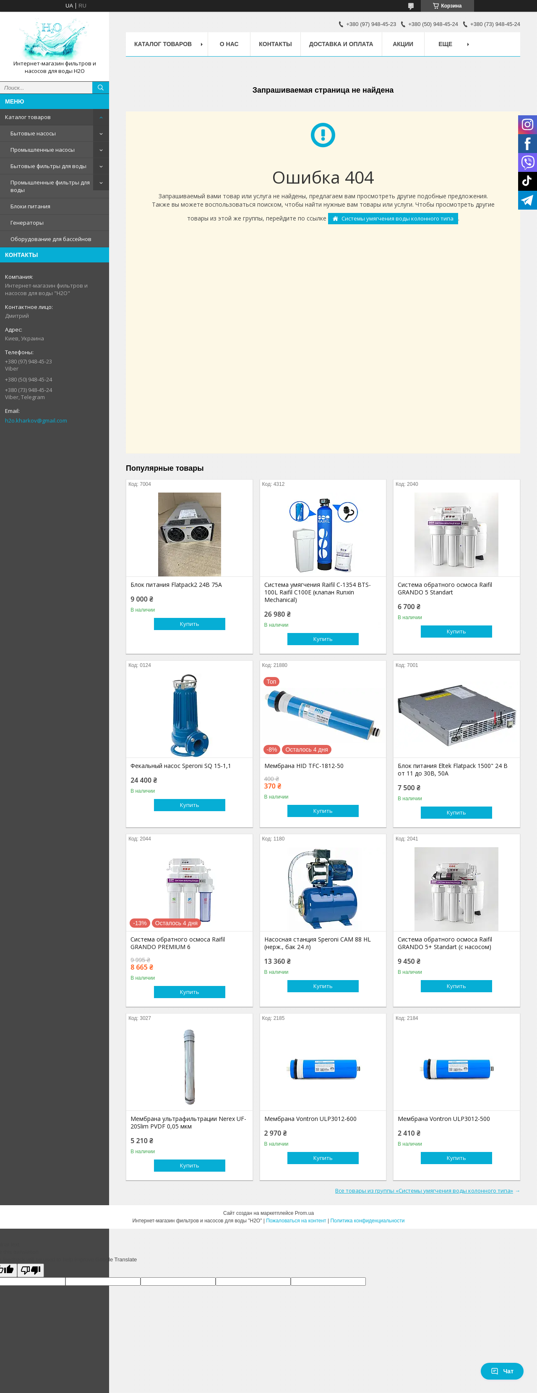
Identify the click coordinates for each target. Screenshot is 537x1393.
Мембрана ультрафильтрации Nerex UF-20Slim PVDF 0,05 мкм (188, 1122)
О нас (229, 44)
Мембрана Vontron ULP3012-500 (444, 1119)
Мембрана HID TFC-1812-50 (304, 766)
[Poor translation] (30, 1270)
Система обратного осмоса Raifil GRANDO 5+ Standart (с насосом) (445, 943)
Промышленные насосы (42, 149)
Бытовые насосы (33, 133)
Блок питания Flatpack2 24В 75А (176, 585)
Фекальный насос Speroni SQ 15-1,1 (180, 766)
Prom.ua (304, 1213)
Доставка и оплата (341, 44)
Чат (502, 1371)
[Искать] (100, 87)
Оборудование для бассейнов (50, 239)
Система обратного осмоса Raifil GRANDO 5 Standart (445, 588)
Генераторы (27, 222)
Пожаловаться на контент (296, 1221)
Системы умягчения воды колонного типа (397, 218)
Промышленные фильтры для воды (50, 186)
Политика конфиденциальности (367, 1221)
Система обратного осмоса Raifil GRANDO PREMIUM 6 (177, 943)
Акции (403, 44)
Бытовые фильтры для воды (48, 166)
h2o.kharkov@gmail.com (36, 420)
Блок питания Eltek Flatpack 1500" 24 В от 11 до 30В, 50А (453, 769)
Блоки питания (30, 206)
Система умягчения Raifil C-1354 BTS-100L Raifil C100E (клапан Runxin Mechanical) (317, 592)
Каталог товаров (28, 117)
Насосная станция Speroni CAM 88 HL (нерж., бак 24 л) (317, 943)
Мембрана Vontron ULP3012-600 (310, 1119)
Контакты (275, 44)
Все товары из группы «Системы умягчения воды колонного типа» (424, 1190)
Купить (189, 624)
